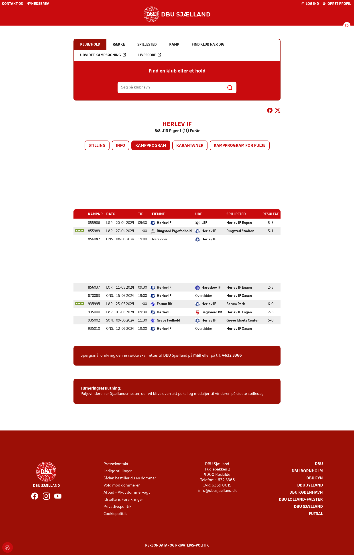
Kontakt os (12, 4)
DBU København (306, 492)
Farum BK (165, 304)
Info (120, 146)
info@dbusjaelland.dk (217, 491)
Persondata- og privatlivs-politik (177, 545)
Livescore (149, 55)
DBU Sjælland (308, 507)
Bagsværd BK (212, 312)
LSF (204, 222)
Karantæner (189, 146)
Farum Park (235, 304)
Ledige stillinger (118, 471)
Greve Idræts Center (242, 320)
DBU (319, 464)
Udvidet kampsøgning (103, 55)
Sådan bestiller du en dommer (130, 478)
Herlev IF (164, 222)
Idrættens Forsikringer (123, 499)
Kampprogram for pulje (240, 146)
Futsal (316, 514)
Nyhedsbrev (37, 4)
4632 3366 (232, 355)
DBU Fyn (314, 478)
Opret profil (337, 4)
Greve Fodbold (168, 320)
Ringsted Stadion (240, 231)
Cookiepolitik (115, 514)
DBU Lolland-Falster (301, 499)
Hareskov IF (211, 287)
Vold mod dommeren (122, 485)
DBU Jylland (310, 485)
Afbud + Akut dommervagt (127, 492)
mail (197, 355)
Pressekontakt (116, 464)
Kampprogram (150, 146)
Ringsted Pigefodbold (174, 231)
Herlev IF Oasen (239, 295)
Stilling (97, 146)
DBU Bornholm (307, 471)
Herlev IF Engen (239, 222)
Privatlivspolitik (117, 507)
